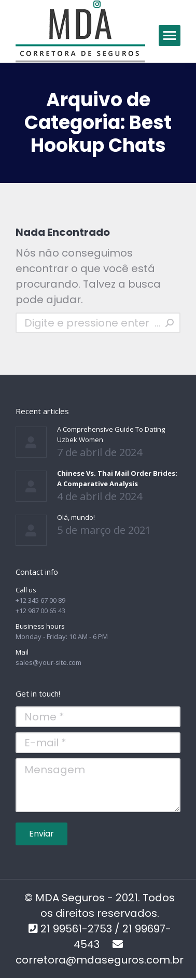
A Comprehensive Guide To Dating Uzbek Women (111, 434)
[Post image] (31, 442)
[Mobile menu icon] (169, 35)
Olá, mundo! (76, 517)
